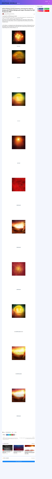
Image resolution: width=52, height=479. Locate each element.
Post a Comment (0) (18, 461)
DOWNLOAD (19, 205)
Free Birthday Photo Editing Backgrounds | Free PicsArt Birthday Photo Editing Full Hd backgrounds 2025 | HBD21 (29, 452)
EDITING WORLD (9, 3)
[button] (49, 3)
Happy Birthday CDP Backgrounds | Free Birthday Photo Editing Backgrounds (18, 452)
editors (12, 432)
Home (18, 3)
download (18, 77)
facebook (41, 8)
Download (18, 46)
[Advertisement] (18, 71)
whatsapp (47, 8)
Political (5, 6)
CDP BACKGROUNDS (8, 432)
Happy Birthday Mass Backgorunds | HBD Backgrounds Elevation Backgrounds (7, 452)
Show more (33, 443)
